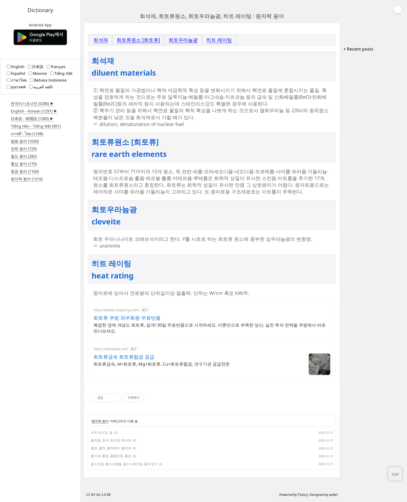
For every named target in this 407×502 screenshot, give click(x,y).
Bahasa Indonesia (48, 80)
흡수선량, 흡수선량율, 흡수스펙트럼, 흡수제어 (124, 464)
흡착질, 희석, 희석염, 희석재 (111, 440)
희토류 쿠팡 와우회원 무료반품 (127, 317)
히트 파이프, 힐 (102, 432)
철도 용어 (24, 156)
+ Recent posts (358, 49)
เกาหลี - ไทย (27, 133)
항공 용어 (25, 171)
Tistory (303, 494)
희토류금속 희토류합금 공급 (123, 356)
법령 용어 (25, 141)
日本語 (35, 66)
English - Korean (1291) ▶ (34, 111)
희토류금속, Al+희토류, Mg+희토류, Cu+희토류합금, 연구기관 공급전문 (161, 364)
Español (16, 73)
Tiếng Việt (61, 73)
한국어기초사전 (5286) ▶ (32, 103)
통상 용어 (24, 163)
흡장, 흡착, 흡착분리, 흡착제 (111, 448)
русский (16, 86)
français (56, 66)
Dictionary (40, 10)
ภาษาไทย (17, 80)
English (16, 66)
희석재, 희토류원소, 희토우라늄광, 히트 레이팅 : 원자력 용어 (212, 16)
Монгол (38, 73)
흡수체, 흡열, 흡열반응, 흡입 (111, 456)
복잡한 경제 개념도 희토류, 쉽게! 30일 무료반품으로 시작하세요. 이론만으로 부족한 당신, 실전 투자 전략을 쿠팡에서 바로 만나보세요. (209, 328)
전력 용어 (24, 148)
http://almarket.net (110, 349)
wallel (333, 494)
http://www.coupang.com (116, 309)
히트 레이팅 (219, 40)
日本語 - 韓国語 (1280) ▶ (32, 118)
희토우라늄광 (183, 40)
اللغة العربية (41, 86)
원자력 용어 (27, 178)
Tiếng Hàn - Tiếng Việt (36, 126)
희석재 (100, 40)
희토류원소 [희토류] (138, 40)
